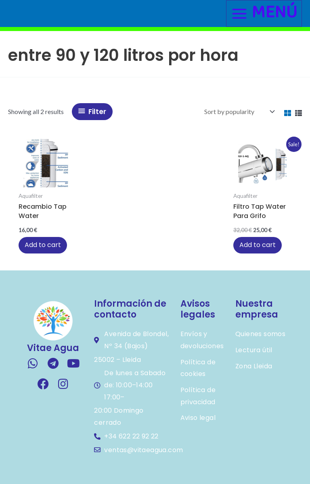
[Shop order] (238, 111)
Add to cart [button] (43, 244)
